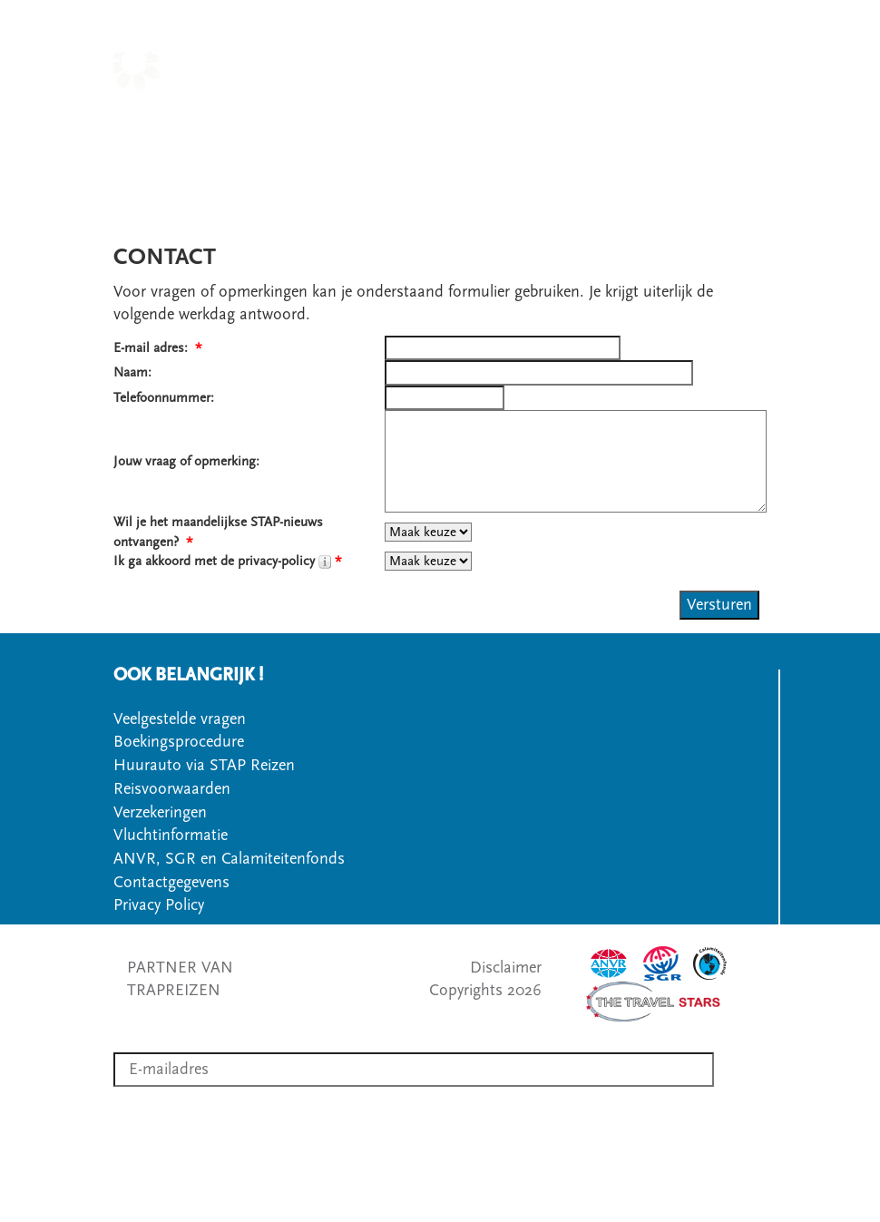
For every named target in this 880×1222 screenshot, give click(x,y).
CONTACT (455, 141)
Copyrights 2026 (485, 990)
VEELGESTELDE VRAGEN (676, 141)
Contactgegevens (171, 882)
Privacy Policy (158, 904)
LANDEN (412, 117)
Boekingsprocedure (178, 741)
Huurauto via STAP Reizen (204, 765)
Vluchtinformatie (170, 835)
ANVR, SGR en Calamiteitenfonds (229, 858)
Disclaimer (506, 967)
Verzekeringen (160, 812)
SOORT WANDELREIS (536, 117)
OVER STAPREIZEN (698, 117)
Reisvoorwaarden (171, 788)
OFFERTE (538, 141)
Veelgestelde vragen (179, 718)
